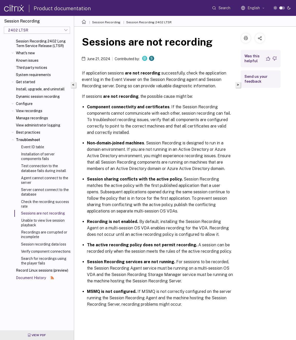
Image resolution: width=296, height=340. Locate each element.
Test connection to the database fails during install (43, 168)
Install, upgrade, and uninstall (40, 89)
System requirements (33, 75)
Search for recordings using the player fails (43, 261)
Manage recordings (32, 118)
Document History (35, 278)
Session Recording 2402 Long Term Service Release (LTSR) (41, 43)
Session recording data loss (43, 244)
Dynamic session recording (38, 96)
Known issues (27, 60)
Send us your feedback (256, 79)
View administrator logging (38, 125)
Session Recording (106, 22)
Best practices (28, 132)
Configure (24, 104)
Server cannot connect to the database (45, 192)
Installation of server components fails (38, 156)
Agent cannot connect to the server (44, 180)
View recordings (29, 111)
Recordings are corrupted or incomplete (44, 234)
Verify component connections (46, 251)
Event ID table (32, 147)
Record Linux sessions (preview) (42, 270)
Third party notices (31, 68)
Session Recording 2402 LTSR (149, 22)
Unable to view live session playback (43, 222)
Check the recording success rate (45, 204)
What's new (25, 53)
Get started (25, 82)
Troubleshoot (28, 140)
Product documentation (62, 8)
